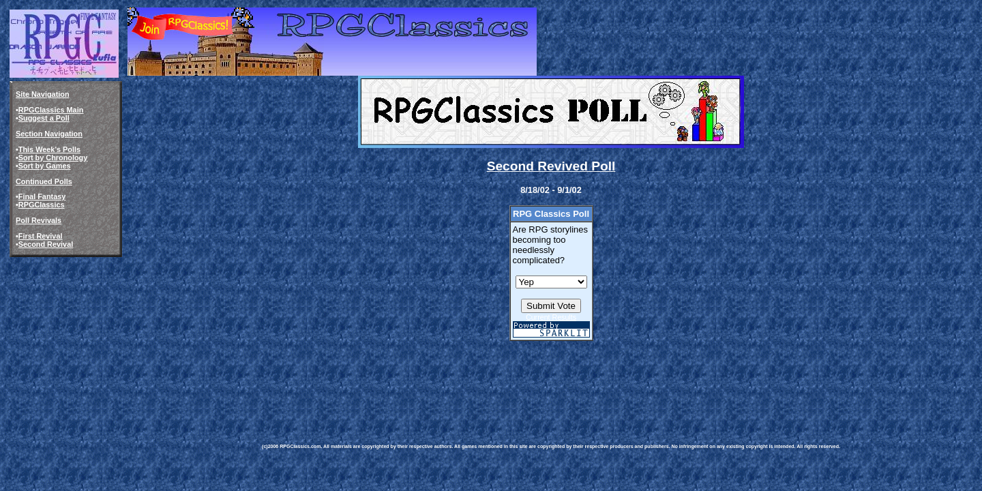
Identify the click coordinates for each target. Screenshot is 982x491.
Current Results (551, 317)
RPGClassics (41, 204)
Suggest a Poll (44, 118)
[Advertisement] (510, 382)
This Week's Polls (49, 149)
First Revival (40, 236)
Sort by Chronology (53, 157)
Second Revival (45, 244)
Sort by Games (44, 166)
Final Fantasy (42, 196)
